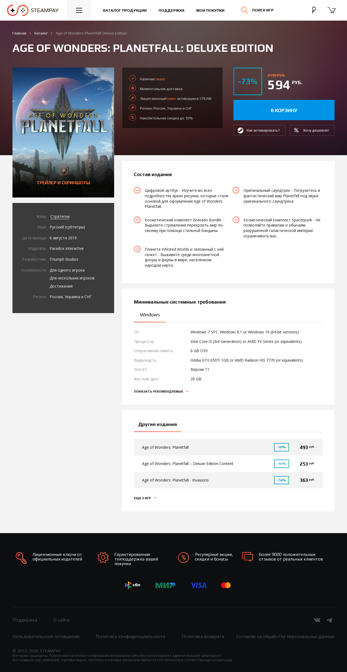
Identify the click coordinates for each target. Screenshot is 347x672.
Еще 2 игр (143, 498)
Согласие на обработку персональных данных (285, 636)
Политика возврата (203, 636)
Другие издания (157, 424)
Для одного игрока (67, 270)
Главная (19, 33)
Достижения (61, 286)
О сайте (61, 620)
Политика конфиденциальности (130, 636)
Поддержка (171, 10)
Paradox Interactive (67, 248)
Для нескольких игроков (72, 278)
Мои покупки (210, 10)
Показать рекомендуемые (159, 391)
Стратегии (60, 216)
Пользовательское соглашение (46, 636)
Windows (150, 314)
